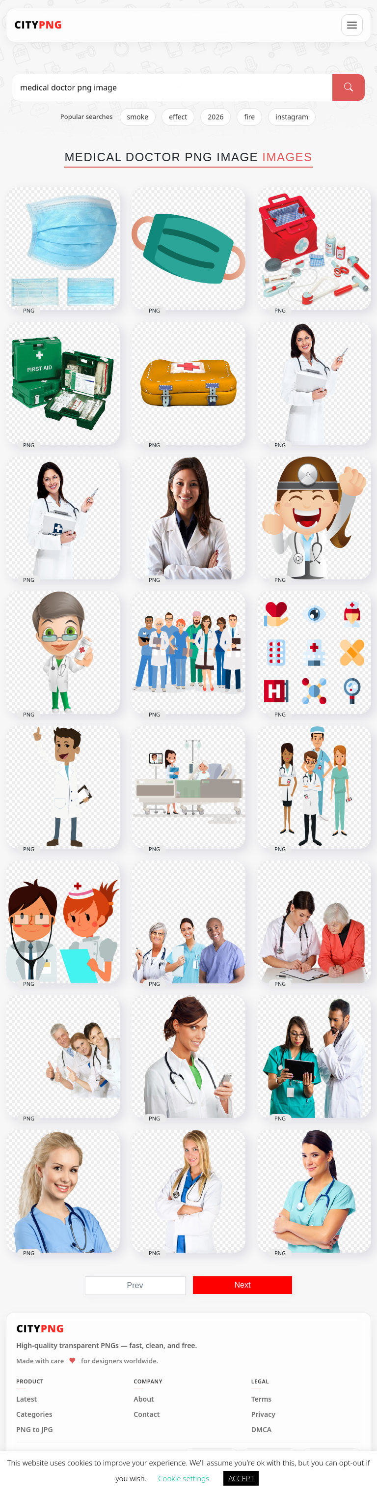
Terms (261, 1399)
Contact (147, 1414)
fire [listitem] (249, 116)
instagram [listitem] (291, 116)
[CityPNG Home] (38, 25)
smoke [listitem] (138, 116)
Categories (34, 1414)
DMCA (261, 1429)
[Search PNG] (172, 87)
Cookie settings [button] (183, 1478)
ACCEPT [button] (241, 1478)
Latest (26, 1399)
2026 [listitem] (215, 116)
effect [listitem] (178, 116)
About (144, 1399)
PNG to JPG (34, 1429)
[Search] (348, 87)
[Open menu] (352, 25)
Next (243, 1285)
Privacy (263, 1414)
